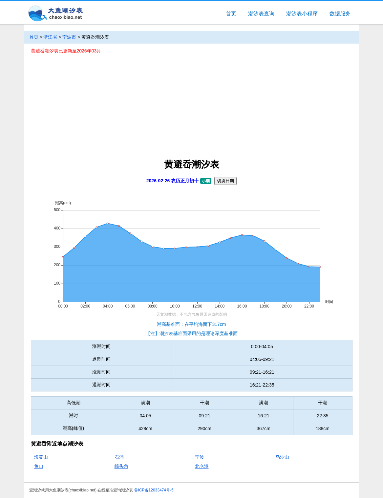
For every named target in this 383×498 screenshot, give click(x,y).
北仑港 (202, 466)
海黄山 (41, 457)
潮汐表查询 (261, 13)
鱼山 (38, 466)
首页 (231, 13)
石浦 (119, 457)
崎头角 (121, 466)
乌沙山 (282, 457)
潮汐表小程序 (302, 13)
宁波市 (69, 37)
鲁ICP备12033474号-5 (154, 490)
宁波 (199, 457)
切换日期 (225, 180)
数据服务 (340, 13)
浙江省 (50, 37)
